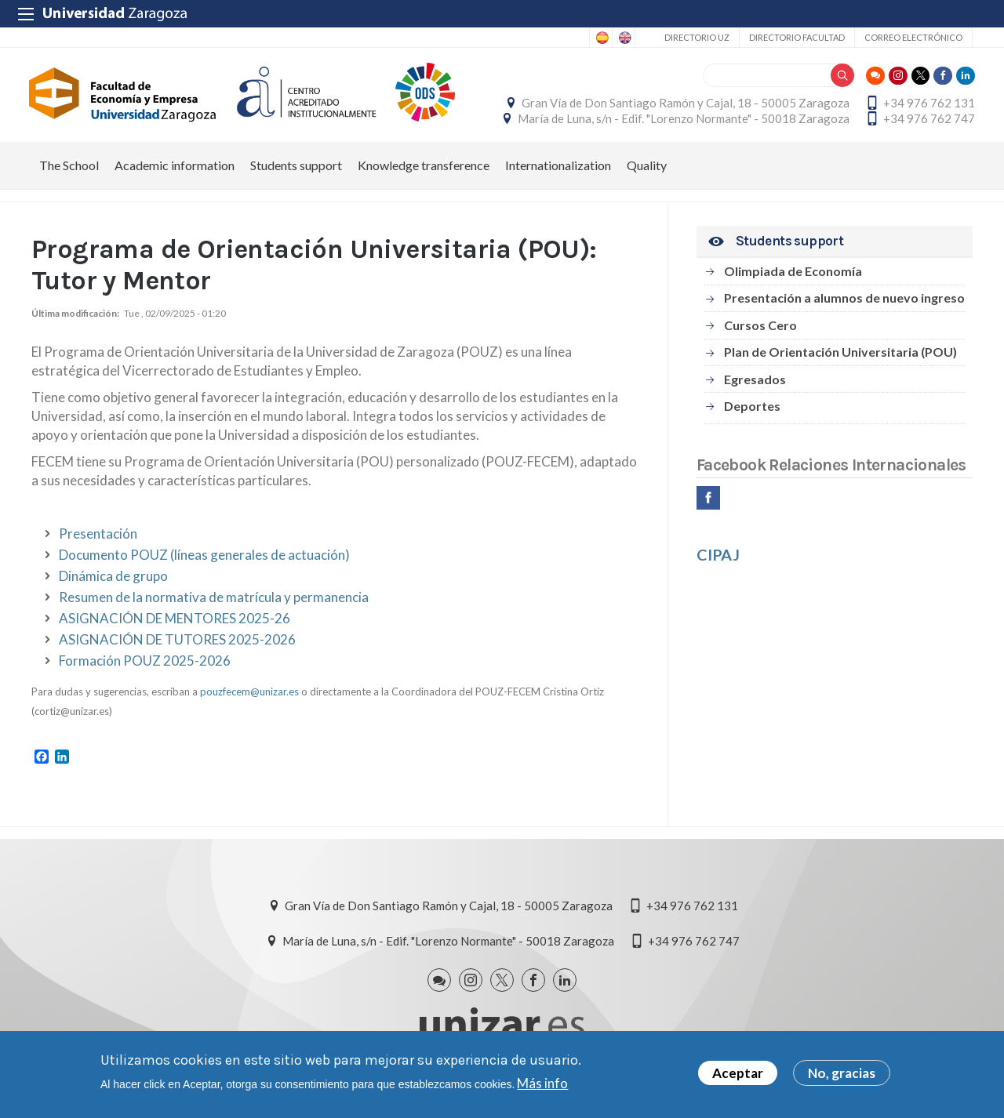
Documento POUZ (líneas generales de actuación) (204, 563)
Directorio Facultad (797, 37)
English (624, 37)
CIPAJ (718, 563)
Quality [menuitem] (647, 173)
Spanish (601, 37)
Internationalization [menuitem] (558, 173)
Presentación (98, 542)
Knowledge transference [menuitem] (423, 173)
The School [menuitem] (69, 173)
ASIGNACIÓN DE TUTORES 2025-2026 (177, 648)
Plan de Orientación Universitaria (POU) (840, 360)
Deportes (752, 414)
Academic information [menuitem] (175, 173)
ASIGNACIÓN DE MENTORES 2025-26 (174, 627)
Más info (542, 1083)
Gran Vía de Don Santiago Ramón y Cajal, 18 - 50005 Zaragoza (683, 107)
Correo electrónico (913, 37)
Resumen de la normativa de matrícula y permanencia (214, 605)
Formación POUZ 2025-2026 (145, 669)
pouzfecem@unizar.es (249, 700)
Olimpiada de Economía (793, 279)
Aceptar (737, 1073)
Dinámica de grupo (113, 584)
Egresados (755, 387)
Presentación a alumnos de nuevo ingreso (844, 306)
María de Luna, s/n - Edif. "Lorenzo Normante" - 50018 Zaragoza (681, 123)
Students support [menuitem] (296, 173)
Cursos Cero (760, 333)
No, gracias (841, 1073)
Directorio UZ (696, 37)
